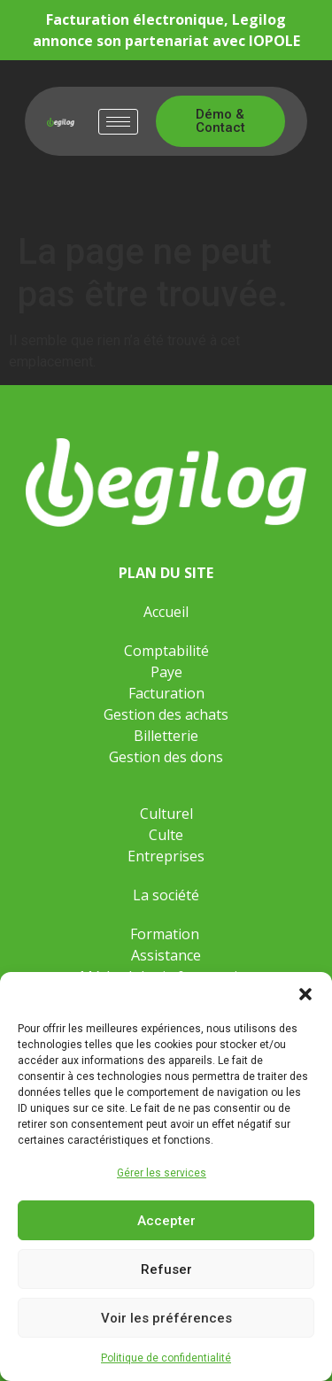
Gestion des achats (166, 714)
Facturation (166, 693)
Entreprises (166, 856)
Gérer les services (161, 1173)
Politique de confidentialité (166, 1358)
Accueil (166, 611)
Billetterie (166, 735)
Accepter (166, 1221)
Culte (166, 835)
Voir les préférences (166, 1318)
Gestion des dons (166, 757)
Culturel (166, 813)
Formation (166, 934)
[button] (305, 994)
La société (166, 895)
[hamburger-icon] (118, 122)
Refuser (166, 1269)
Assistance (166, 955)
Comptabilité (166, 650)
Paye (166, 672)
